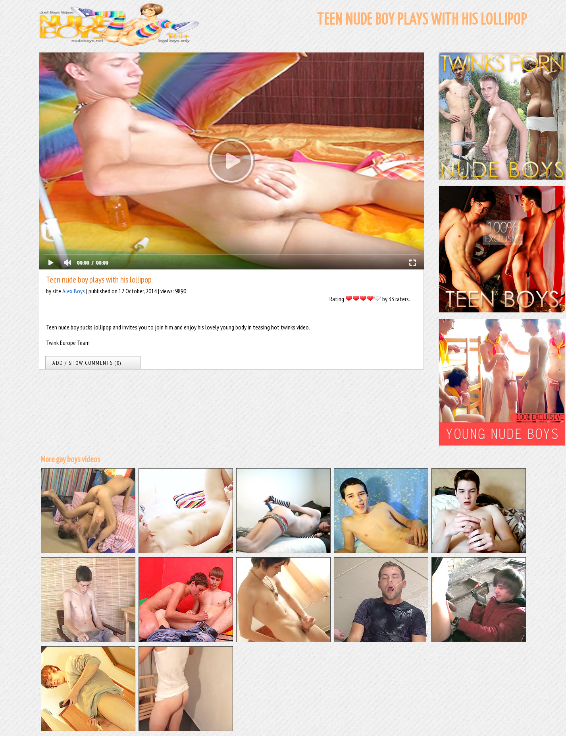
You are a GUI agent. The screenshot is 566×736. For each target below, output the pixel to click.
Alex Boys (73, 291)
